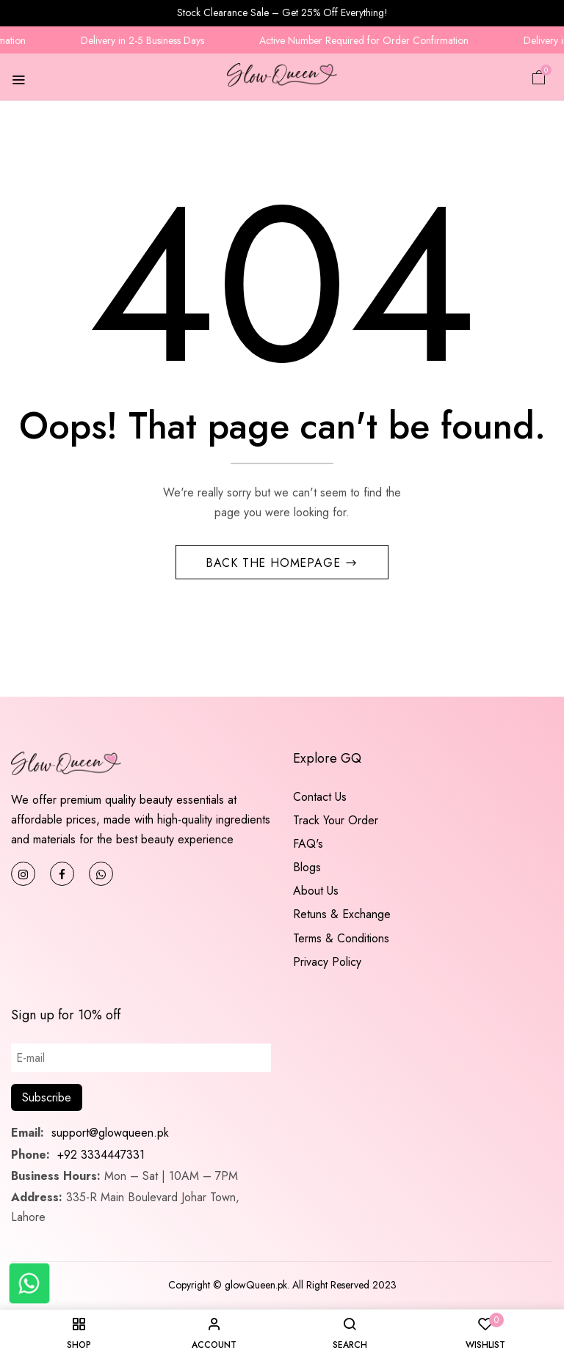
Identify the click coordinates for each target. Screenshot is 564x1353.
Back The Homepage (275, 562)
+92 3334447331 (101, 1154)
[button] (539, 76)
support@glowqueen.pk (108, 1132)
